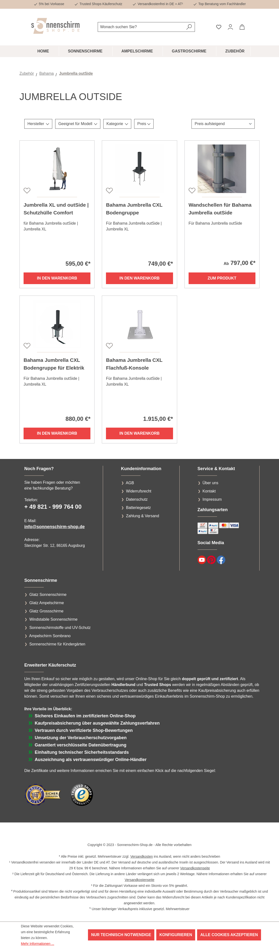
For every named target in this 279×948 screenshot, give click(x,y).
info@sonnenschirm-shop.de (54, 526)
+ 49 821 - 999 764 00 (53, 506)
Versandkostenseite (195, 868)
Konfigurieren (175, 935)
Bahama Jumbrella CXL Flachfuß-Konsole (134, 364)
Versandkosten (141, 856)
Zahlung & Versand (142, 516)
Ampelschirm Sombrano (50, 636)
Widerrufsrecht (138, 491)
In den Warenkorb (57, 278)
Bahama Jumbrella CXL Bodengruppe (134, 208)
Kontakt (209, 491)
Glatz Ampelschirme (46, 603)
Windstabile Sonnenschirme (53, 619)
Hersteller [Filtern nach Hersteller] (38, 124)
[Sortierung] (223, 124)
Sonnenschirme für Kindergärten (57, 644)
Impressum (212, 499)
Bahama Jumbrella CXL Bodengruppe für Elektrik (54, 364)
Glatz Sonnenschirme (48, 594)
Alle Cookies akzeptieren (229, 935)
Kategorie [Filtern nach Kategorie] (117, 124)
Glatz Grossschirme (46, 611)
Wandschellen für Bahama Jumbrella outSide (220, 208)
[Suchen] (189, 27)
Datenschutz (137, 499)
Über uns (210, 483)
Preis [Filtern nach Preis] (143, 124)
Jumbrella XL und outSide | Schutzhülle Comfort (56, 208)
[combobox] (141, 27)
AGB (130, 483)
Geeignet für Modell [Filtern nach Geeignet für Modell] (77, 124)
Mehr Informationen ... (37, 944)
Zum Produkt (222, 278)
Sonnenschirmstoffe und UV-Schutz (60, 628)
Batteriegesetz (138, 508)
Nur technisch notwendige (121, 935)
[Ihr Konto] (230, 27)
